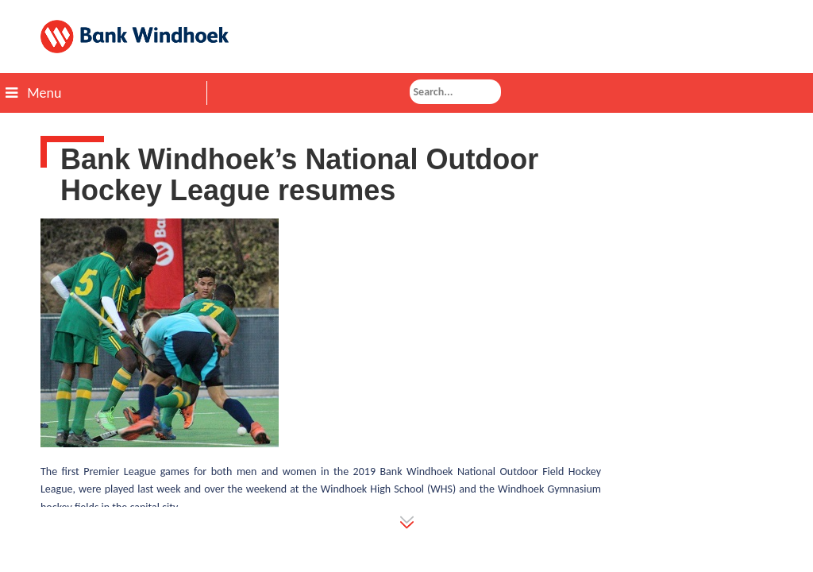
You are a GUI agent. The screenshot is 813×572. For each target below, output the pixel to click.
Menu (33, 93)
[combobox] (455, 91)
